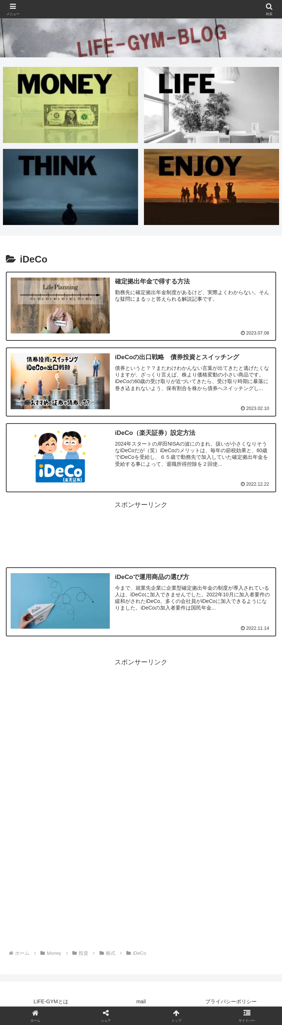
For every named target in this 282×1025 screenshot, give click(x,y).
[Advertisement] (141, 527)
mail (141, 1001)
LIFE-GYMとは (51, 1001)
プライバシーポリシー (231, 1001)
